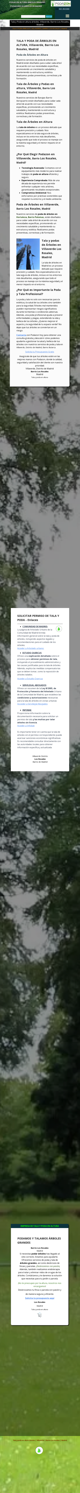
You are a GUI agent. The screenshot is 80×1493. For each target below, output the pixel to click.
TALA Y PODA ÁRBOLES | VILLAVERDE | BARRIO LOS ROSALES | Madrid (39, 28)
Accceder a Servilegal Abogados (32, 703)
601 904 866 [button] (64, 8)
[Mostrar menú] (67, 16)
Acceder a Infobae (26, 725)
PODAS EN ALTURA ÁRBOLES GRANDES (27, 2)
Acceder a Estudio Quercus (30, 678)
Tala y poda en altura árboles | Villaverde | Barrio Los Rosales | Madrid (40, 1440)
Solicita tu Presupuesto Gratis (39, 351)
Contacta (21, 335)
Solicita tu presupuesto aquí (39, 1298)
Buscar (49, 16)
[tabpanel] (62, 9)
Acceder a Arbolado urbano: (30, 648)
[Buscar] (33, 16)
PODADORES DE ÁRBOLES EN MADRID (26, 6)
